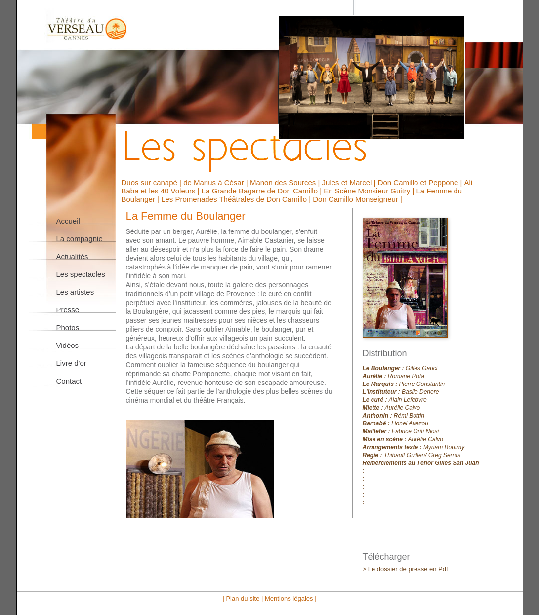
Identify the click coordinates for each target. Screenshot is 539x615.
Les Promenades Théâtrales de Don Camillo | (237, 199)
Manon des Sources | (286, 182)
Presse (68, 310)
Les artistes (75, 292)
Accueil (68, 221)
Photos (68, 327)
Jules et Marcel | (350, 182)
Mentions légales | (291, 598)
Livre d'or (71, 363)
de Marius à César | (216, 182)
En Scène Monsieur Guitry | (370, 191)
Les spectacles (80, 274)
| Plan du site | (243, 598)
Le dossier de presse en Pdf (408, 569)
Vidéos (67, 345)
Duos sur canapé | (153, 182)
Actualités (72, 256)
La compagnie (79, 238)
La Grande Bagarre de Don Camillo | (263, 191)
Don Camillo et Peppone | (421, 182)
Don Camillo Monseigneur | (357, 199)
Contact (69, 381)
